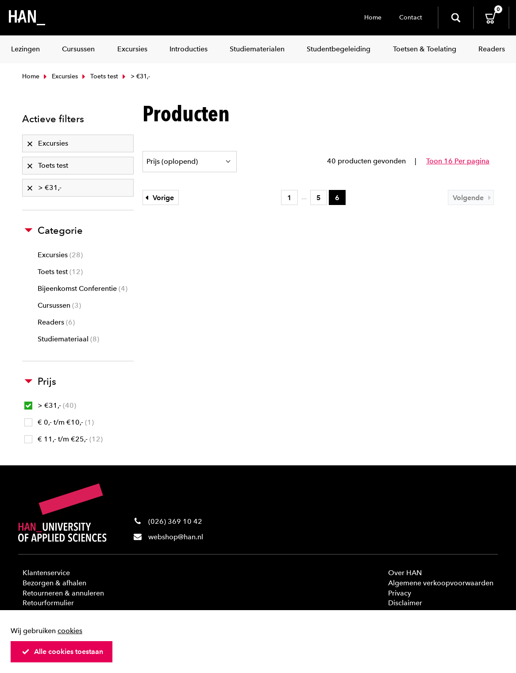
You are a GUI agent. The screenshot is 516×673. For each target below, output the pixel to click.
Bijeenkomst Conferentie (82, 288)
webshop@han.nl (175, 537)
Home (372, 17)
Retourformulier (48, 603)
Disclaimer (405, 603)
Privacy (399, 593)
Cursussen (59, 305)
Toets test (99, 76)
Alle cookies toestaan (62, 651)
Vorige (158, 197)
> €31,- (50, 405)
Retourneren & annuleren (63, 593)
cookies (70, 631)
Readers (56, 322)
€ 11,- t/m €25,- (63, 439)
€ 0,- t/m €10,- (59, 422)
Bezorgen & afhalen (54, 583)
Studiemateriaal (68, 339)
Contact (410, 17)
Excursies (60, 76)
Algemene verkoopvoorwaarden (440, 583)
